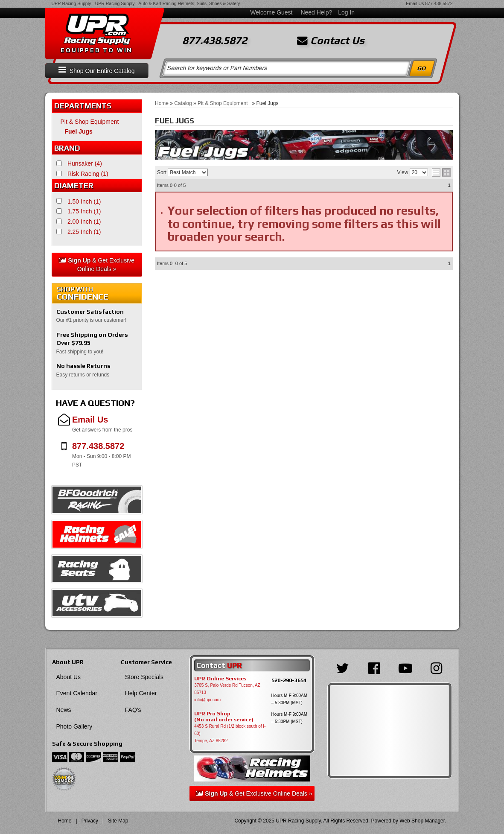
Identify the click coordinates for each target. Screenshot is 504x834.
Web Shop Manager (422, 821)
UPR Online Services (220, 679)
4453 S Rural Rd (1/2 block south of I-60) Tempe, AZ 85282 (229, 733)
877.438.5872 (438, 3)
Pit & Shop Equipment (91, 121)
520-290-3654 (288, 680)
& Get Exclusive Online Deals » (96, 264)
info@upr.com (207, 699)
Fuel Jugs (79, 131)
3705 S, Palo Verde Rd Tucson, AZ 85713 (227, 689)
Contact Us (330, 40)
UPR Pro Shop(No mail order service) (223, 717)
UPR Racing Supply (71, 3)
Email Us (415, 3)
